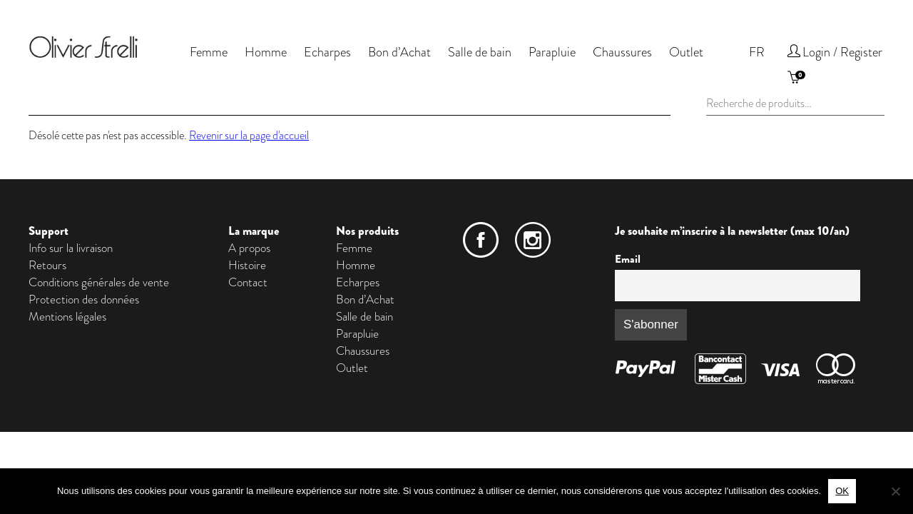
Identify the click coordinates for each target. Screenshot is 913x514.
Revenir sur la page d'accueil (249, 135)
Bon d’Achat (399, 52)
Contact (247, 282)
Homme (266, 52)
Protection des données (84, 299)
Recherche (878, 103)
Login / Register (842, 52)
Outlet (686, 52)
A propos (249, 247)
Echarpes (327, 52)
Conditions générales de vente (99, 282)
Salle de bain (479, 52)
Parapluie (552, 52)
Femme (209, 52)
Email (628, 259)
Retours (47, 264)
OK (842, 490)
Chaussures (622, 52)
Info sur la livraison (71, 247)
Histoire (247, 264)
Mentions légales (67, 316)
